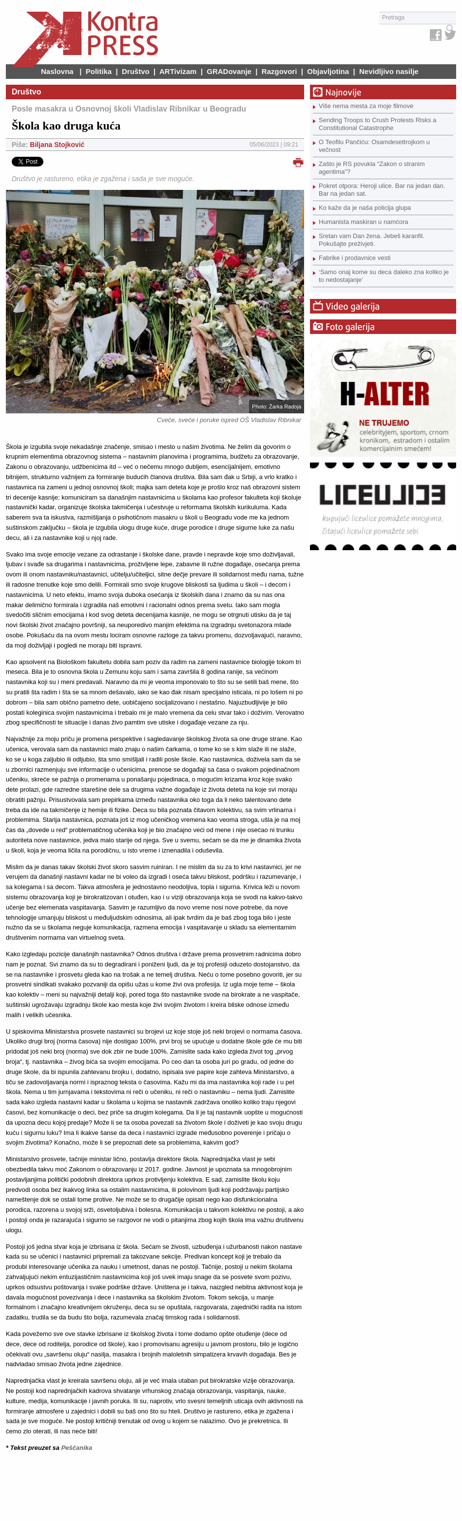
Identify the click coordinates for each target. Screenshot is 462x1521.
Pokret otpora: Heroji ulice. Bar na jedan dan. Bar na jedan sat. (382, 189)
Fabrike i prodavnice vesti (354, 257)
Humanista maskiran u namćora (363, 221)
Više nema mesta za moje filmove (366, 106)
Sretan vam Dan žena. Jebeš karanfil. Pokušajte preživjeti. (371, 239)
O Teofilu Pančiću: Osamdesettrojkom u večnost (374, 145)
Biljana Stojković (57, 144)
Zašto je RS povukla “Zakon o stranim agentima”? (371, 167)
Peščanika (77, 1447)
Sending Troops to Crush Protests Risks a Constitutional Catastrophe (377, 123)
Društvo (26, 92)
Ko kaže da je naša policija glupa (365, 207)
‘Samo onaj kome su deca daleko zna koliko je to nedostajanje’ (384, 275)
